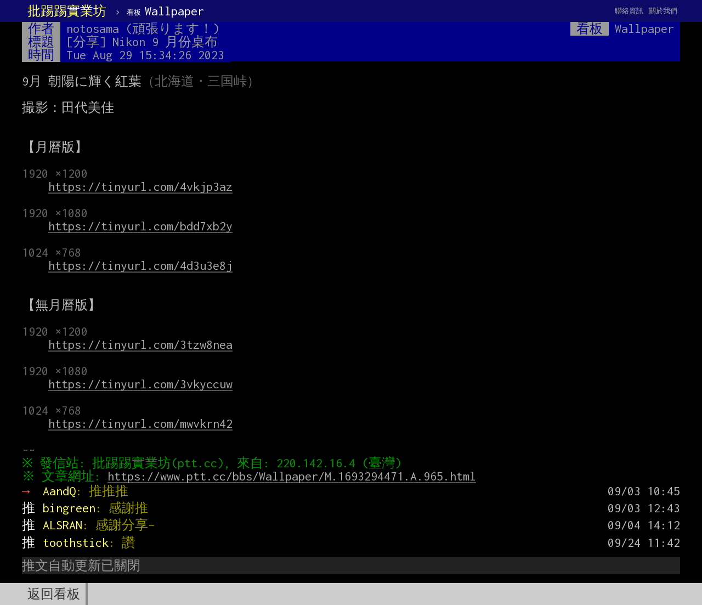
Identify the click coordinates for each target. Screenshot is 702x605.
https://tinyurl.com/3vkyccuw (140, 384)
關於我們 (663, 10)
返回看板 (53, 594)
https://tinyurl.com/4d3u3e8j (140, 265)
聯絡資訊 (629, 10)
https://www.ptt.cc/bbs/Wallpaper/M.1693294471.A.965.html (294, 476)
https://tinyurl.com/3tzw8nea (140, 344)
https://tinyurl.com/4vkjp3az (140, 186)
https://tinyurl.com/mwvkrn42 (140, 423)
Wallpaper (165, 11)
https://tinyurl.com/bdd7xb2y (140, 226)
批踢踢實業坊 (66, 11)
